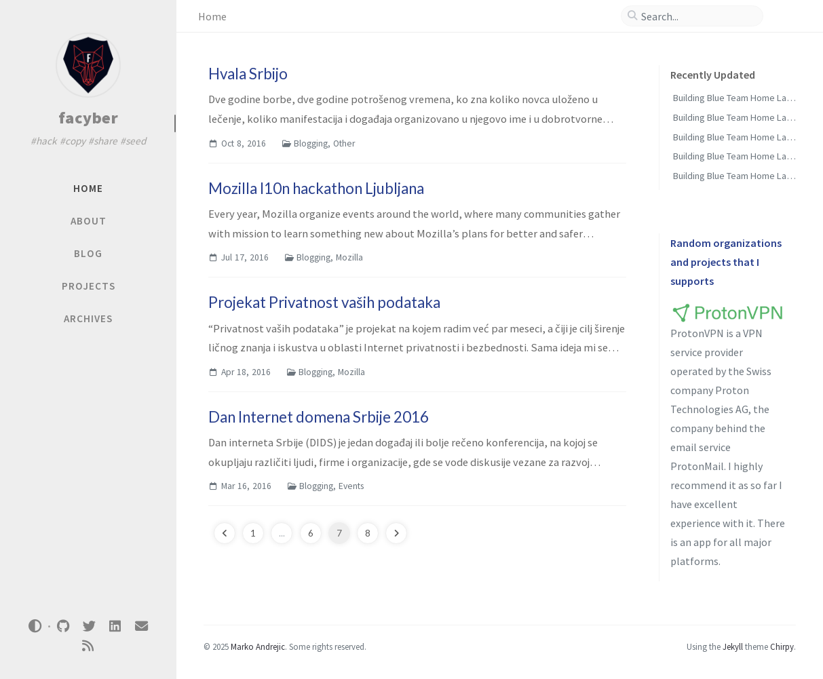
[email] (141, 626)
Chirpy (782, 646)
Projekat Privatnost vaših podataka (324, 302)
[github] (63, 626)
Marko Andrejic (258, 646)
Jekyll (733, 646)
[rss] (88, 646)
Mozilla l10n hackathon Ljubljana (316, 188)
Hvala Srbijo (248, 73)
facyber (88, 117)
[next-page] (396, 533)
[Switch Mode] (35, 626)
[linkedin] (115, 626)
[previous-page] (224, 533)
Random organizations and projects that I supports (726, 262)
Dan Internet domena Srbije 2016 (318, 417)
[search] (697, 16)
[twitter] (89, 626)
